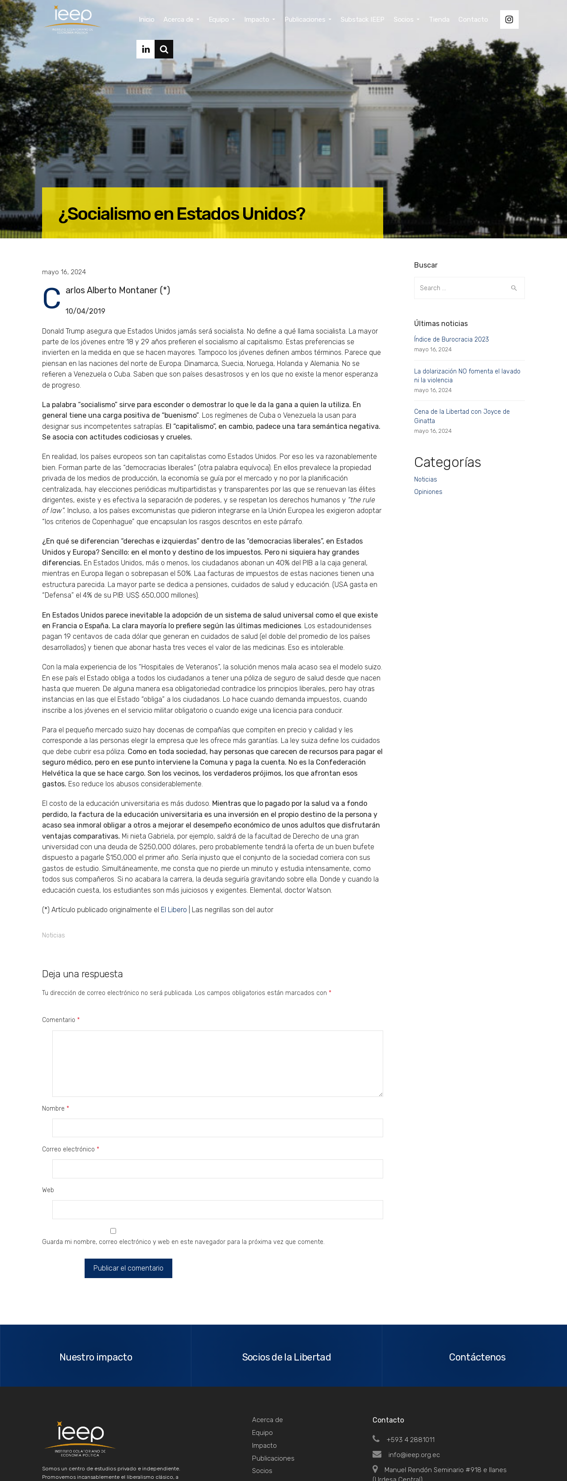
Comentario (61, 1020)
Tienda (262, 1407)
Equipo (262, 1356)
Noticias (53, 935)
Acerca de (267, 1344)
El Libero (174, 910)
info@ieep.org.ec (406, 1379)
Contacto (266, 1420)
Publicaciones (273, 1382)
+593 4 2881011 (404, 1364)
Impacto (264, 1369)
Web (48, 1135)
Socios (262, 1395)
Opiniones (428, 492)
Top (513, 1454)
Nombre (55, 1090)
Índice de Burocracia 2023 (451, 339)
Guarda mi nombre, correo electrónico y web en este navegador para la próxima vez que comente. (183, 1169)
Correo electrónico (70, 1112)
